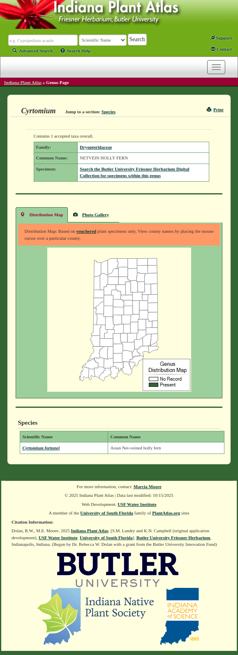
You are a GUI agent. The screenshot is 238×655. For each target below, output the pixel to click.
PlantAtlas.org (166, 512)
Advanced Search (32, 50)
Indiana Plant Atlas (23, 82)
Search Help (75, 50)
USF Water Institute (137, 504)
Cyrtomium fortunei (41, 447)
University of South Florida (106, 512)
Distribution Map (41, 214)
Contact (221, 49)
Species (109, 111)
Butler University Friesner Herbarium (173, 537)
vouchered (86, 231)
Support (221, 37)
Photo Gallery (91, 214)
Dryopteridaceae (96, 147)
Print (215, 109)
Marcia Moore (148, 486)
